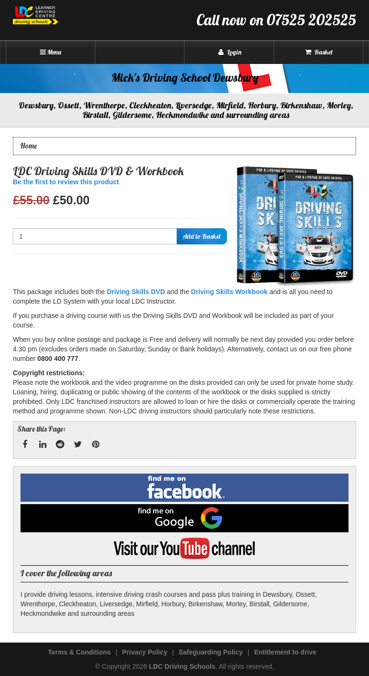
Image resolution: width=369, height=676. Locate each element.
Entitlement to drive (285, 652)
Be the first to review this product (66, 182)
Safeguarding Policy (211, 652)
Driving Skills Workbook (229, 292)
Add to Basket (202, 236)
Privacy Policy (144, 652)
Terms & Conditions (79, 652)
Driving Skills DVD (136, 292)
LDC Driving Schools (182, 666)
